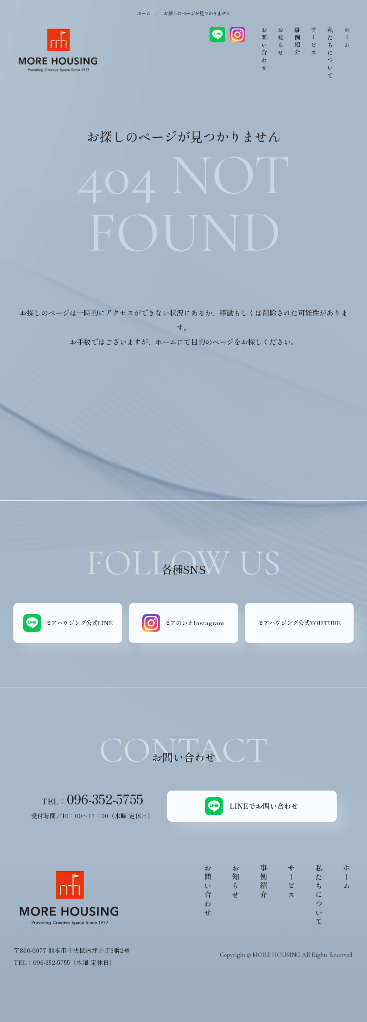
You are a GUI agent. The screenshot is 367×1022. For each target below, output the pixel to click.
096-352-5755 (105, 798)
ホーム (143, 13)
